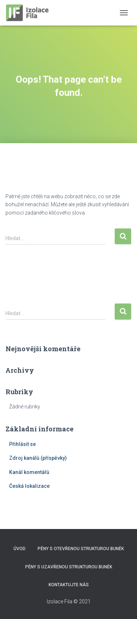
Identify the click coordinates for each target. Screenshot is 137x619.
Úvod (20, 548)
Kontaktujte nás (69, 584)
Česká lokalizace (29, 486)
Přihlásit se (22, 444)
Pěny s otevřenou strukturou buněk (81, 548)
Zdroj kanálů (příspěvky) (38, 458)
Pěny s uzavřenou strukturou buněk (68, 566)
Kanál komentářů (29, 472)
